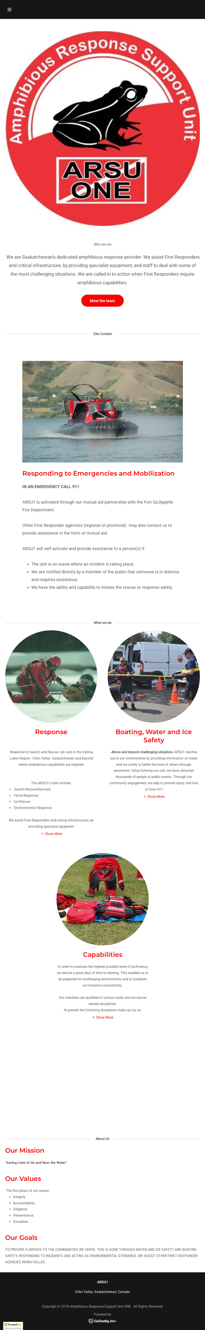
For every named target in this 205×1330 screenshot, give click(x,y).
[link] (103, 1321)
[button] (19, 9)
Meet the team (102, 300)
